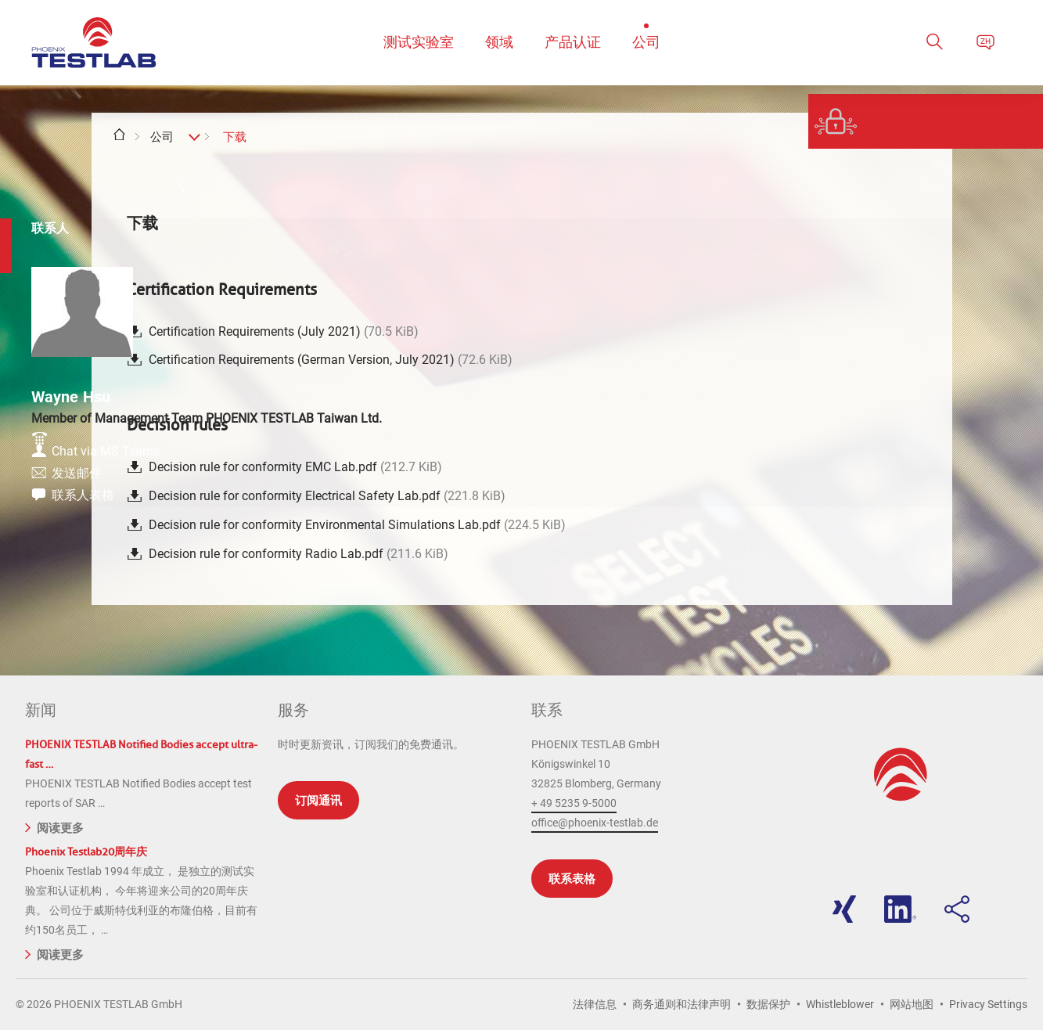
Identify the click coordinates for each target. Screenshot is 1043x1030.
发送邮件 (924, 481)
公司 (162, 137)
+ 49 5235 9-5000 (574, 803)
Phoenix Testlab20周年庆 (86, 852)
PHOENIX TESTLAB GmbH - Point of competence (93, 43)
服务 (293, 709)
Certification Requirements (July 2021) (284, 331)
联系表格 (571, 878)
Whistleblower (840, 1004)
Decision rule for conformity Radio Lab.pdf (298, 553)
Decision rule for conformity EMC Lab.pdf (295, 466)
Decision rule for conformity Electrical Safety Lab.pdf (327, 495)
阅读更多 (54, 826)
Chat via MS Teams (953, 455)
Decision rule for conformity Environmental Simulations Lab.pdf (357, 524)
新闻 (40, 709)
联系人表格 (930, 506)
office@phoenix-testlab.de (594, 822)
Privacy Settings (988, 1004)
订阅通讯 (318, 800)
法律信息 (595, 1004)
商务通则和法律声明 (681, 1004)
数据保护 (768, 1004)
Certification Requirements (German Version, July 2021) (331, 359)
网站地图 (911, 1004)
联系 (547, 709)
